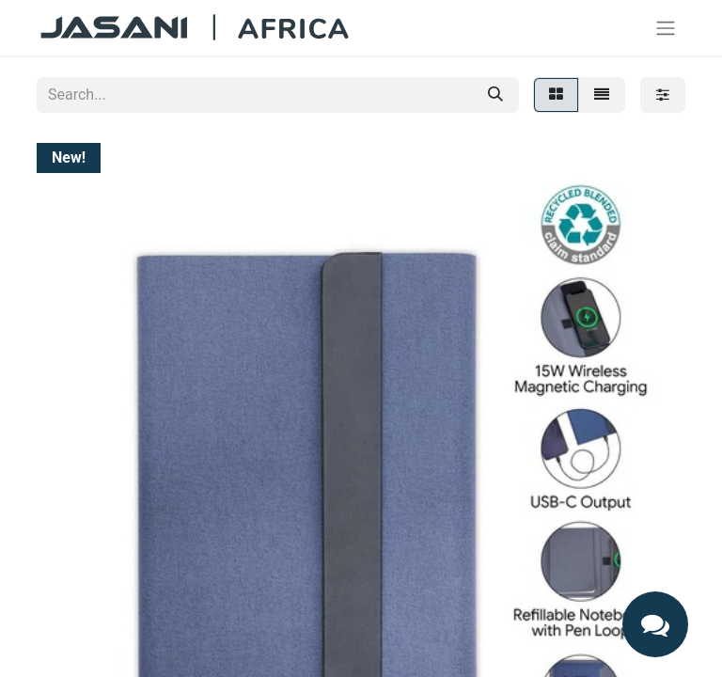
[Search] (495, 95)
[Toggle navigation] (665, 28)
